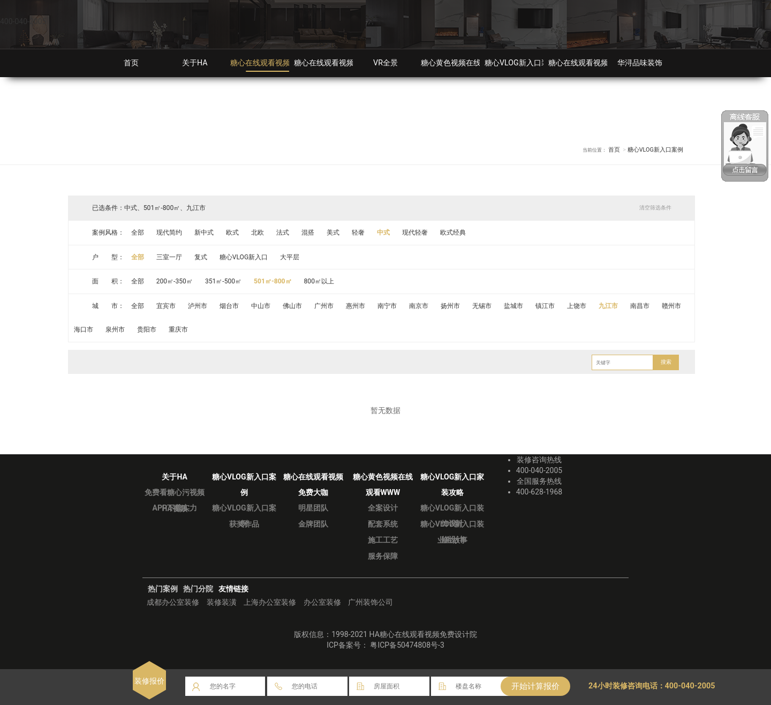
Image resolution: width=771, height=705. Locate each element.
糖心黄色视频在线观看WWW (468, 63)
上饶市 (578, 306)
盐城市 (514, 306)
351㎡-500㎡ (224, 281)
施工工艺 (383, 540)
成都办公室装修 (173, 602)
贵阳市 (147, 329)
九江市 (609, 306)
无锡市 (483, 306)
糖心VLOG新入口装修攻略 (528, 63)
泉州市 (115, 329)
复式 (200, 257)
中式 (384, 232)
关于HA (195, 63)
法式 (283, 232)
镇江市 (546, 306)
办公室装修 (322, 602)
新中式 (204, 232)
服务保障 (383, 556)
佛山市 (293, 306)
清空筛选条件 (655, 208)
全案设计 (383, 508)
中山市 (261, 306)
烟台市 (229, 306)
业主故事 (452, 540)
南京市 (419, 306)
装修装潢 (222, 602)
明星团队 (313, 508)
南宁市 (387, 306)
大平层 (290, 257)
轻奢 (358, 232)
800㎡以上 (320, 281)
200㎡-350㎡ (174, 281)
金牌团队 (313, 524)
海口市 (84, 329)
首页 (131, 63)
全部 (137, 232)
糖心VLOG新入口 (244, 257)
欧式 (232, 232)
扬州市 (451, 306)
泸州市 (197, 306)
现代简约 (169, 232)
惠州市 (356, 306)
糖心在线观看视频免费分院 (593, 63)
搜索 (666, 362)
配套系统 (383, 524)
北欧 (258, 232)
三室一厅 (169, 257)
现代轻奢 (416, 232)
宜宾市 (166, 306)
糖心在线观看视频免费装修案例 (282, 63)
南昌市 (641, 306)
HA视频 (174, 508)
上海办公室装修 (270, 602)
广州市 (324, 306)
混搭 (308, 232)
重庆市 (178, 329)
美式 (333, 232)
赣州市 (673, 306)
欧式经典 (454, 232)
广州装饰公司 (370, 602)
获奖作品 (244, 524)
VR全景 (385, 63)
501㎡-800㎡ (274, 281)
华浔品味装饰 (639, 63)
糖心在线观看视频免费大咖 (339, 63)
